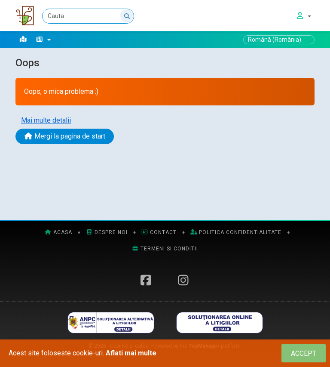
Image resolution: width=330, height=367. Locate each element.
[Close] (303, 353)
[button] (43, 39)
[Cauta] (88, 16)
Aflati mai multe (131, 353)
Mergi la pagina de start (64, 136)
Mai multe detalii (46, 120)
